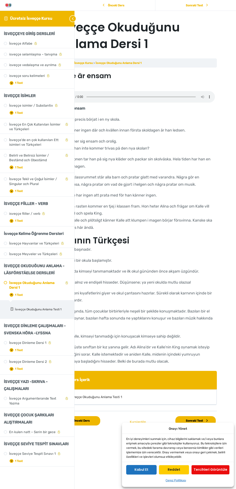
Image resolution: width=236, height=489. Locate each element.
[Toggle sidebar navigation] (68, 19)
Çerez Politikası (176, 480)
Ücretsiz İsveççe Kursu (31, 18)
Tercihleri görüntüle (210, 469)
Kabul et (141, 469)
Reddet (174, 469)
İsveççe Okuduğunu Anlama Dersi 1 (156, 63)
